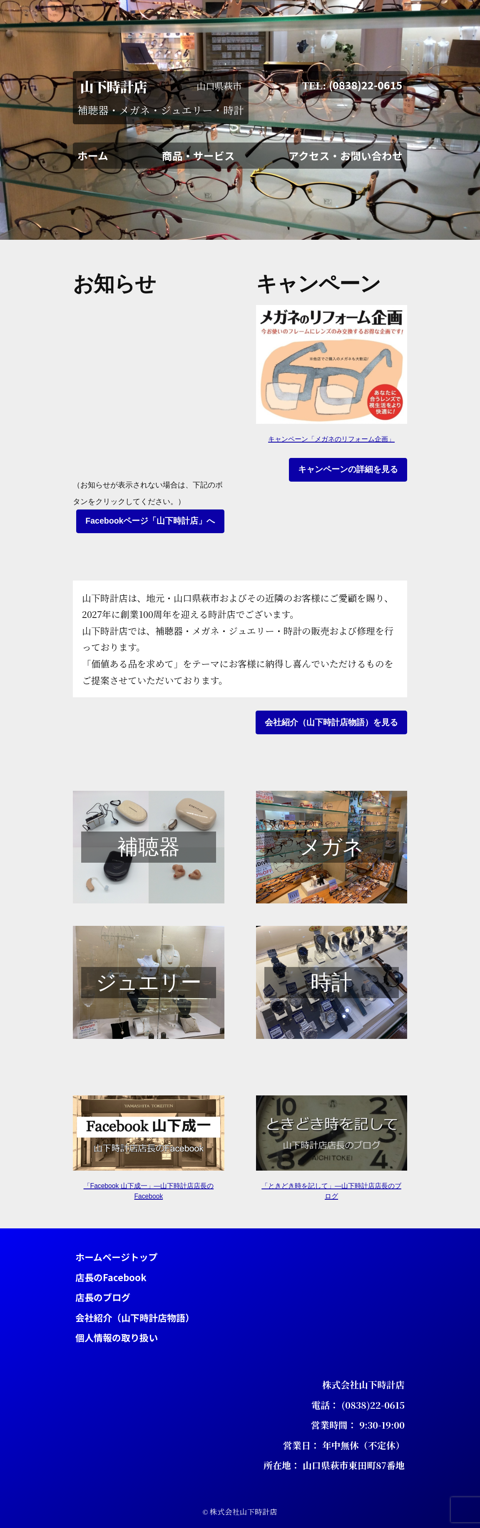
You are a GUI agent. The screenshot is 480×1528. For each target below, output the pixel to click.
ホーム (92, 155)
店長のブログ (102, 1297)
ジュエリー (148, 982)
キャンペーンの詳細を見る (348, 469)
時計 (331, 982)
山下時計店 (113, 86)
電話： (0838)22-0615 (358, 1404)
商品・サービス (198, 155)
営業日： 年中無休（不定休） (344, 1444)
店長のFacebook (111, 1276)
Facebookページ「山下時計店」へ (150, 520)
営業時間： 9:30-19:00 (358, 1424)
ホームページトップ (116, 1256)
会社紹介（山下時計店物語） (134, 1317)
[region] (148, 847)
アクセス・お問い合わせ (345, 155)
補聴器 (148, 847)
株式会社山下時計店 (363, 1384)
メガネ (331, 847)
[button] (148, 847)
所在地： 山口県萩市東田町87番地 (334, 1464)
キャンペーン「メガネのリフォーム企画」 (331, 439)
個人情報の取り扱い (116, 1336)
